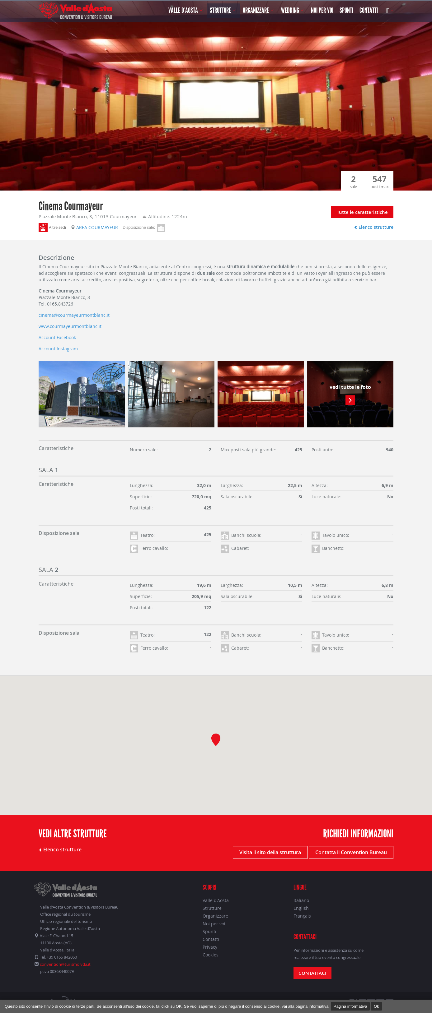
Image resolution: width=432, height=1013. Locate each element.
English (301, 908)
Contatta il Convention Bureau (351, 852)
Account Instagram (58, 349)
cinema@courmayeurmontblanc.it (74, 315)
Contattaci (312, 973)
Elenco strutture (373, 227)
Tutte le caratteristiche (362, 212)
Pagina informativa (350, 1006)
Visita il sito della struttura (270, 852)
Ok (376, 1006)
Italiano (301, 900)
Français (302, 916)
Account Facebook (57, 337)
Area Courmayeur (94, 227)
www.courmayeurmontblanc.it (70, 326)
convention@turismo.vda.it (65, 964)
